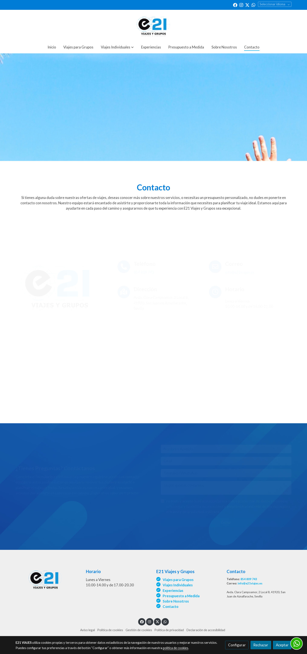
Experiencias (173, 590)
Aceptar (282, 645)
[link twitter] (247, 5)
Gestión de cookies (139, 630)
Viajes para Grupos (178, 579)
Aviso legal (87, 630)
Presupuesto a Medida (181, 596)
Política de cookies (110, 630)
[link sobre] (48, 579)
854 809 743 (248, 579)
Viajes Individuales (178, 585)
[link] (153, 25)
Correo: (232, 583)
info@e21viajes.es (250, 583)
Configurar (237, 645)
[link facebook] (235, 5)
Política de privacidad (169, 630)
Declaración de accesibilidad (205, 630)
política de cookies (175, 648)
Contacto (170, 606)
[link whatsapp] (253, 5)
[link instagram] (241, 5)
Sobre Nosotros (176, 601)
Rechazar (260, 645)
